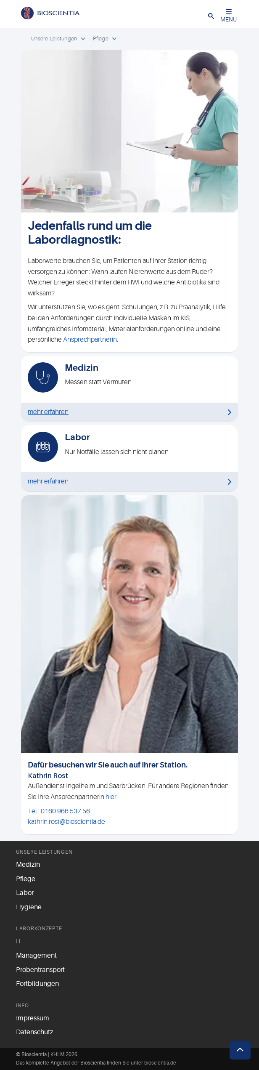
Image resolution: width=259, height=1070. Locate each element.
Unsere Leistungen (44, 852)
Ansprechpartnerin (90, 339)
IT (19, 941)
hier (111, 797)
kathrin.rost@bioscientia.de (66, 822)
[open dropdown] (82, 39)
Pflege (25, 879)
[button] (211, 16)
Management (36, 955)
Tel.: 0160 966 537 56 (59, 811)
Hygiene (29, 907)
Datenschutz (34, 1032)
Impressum (32, 1018)
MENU (228, 16)
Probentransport (40, 970)
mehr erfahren (48, 412)
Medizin (28, 864)
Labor (25, 893)
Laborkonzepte (39, 929)
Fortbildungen (37, 984)
